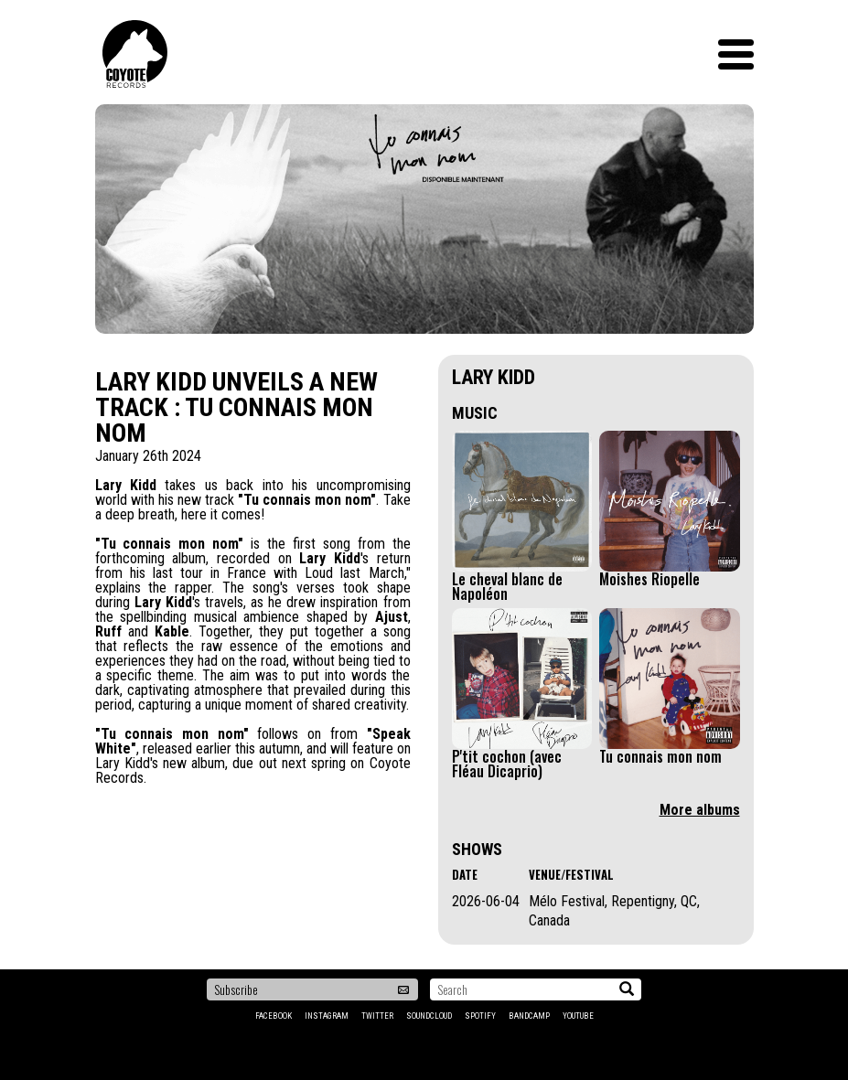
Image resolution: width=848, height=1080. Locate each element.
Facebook (273, 1016)
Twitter (377, 1016)
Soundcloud (429, 1016)
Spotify (480, 1016)
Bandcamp (529, 1016)
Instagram (327, 1016)
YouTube (578, 1016)
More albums (700, 809)
